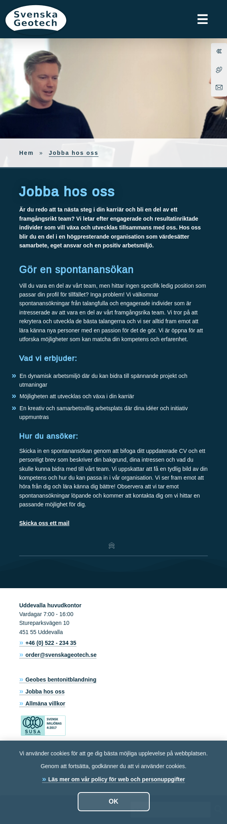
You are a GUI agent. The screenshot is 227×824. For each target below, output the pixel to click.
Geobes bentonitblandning (60, 679)
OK (114, 801)
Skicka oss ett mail (44, 523)
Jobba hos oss (44, 691)
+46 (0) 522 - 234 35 (50, 643)
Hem (26, 153)
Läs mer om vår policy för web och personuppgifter (116, 779)
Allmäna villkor (45, 703)
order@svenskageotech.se (60, 655)
